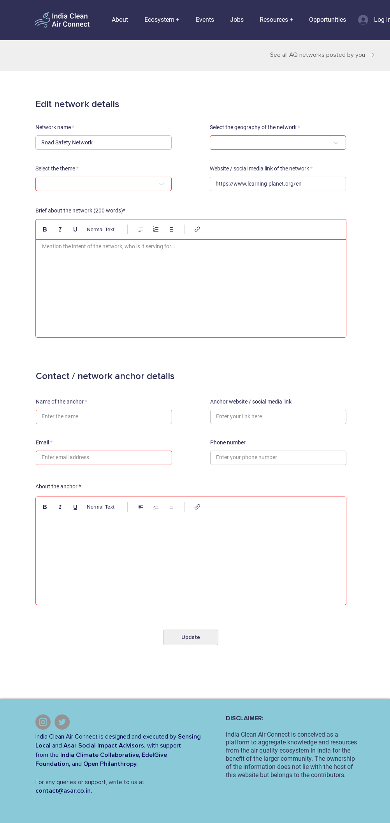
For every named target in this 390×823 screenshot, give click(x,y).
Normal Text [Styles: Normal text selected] (100, 229)
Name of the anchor (60, 401)
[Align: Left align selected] (140, 229)
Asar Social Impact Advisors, (104, 745)
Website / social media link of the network (259, 168)
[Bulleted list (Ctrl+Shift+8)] (171, 229)
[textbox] (191, 286)
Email (42, 442)
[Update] (190, 637)
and (57, 745)
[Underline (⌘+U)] (75, 229)
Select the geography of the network (253, 127)
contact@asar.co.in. (63, 791)
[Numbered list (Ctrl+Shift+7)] (156, 229)
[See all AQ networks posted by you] (320, 55)
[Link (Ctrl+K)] (197, 229)
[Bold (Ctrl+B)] (45, 229)
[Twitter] (62, 722)
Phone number (228, 442)
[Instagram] (43, 722)
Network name (53, 127)
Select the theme (55, 168)
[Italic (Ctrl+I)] (60, 229)
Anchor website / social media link (251, 401)
